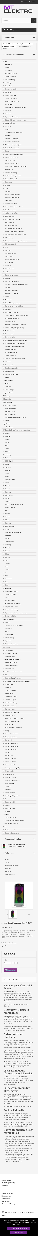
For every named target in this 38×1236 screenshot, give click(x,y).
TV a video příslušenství (12, 281)
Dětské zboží (7, 64)
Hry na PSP (8, 752)
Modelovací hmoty (11, 98)
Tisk (6, 946)
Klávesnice (8, 250)
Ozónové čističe (10, 715)
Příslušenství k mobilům (12, 318)
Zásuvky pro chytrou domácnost (15, 359)
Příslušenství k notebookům (13, 228)
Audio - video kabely (11, 213)
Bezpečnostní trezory (11, 610)
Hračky (7, 67)
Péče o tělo (8, 687)
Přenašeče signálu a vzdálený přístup (16, 284)
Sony (6, 445)
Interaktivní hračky (11, 89)
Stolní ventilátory (10, 706)
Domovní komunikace (12, 833)
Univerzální (8, 579)
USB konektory (10, 526)
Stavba (7, 827)
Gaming (6, 731)
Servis (7, 862)
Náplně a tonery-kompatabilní (14, 154)
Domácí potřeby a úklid (12, 796)
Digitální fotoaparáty (11, 374)
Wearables (8, 362)
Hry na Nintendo (10, 765)
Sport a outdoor (8, 619)
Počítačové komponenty (12, 194)
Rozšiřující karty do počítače (14, 207)
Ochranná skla (9, 541)
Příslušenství (7, 402)
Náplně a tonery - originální (13, 145)
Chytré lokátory (10, 365)
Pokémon (8, 111)
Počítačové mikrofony (12, 163)
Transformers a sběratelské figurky (15, 107)
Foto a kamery (9, 371)
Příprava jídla (9, 724)
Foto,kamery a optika (11, 368)
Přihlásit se (24, 1)
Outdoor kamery (8, 427)
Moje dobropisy (7, 1196)
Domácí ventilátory (11, 703)
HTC (6, 566)
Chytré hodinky (10, 334)
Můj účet (5, 1190)
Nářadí (7, 597)
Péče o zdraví (9, 675)
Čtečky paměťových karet (13, 176)
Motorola (8, 458)
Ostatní (7, 529)
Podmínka (5, 927)
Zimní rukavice (9, 774)
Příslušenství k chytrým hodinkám (15, 343)
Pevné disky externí (11, 203)
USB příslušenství (10, 405)
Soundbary (8, 309)
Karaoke (7, 278)
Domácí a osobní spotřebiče (12, 659)
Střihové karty (9, 169)
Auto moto (6, 647)
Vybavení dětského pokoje (13, 117)
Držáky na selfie (10, 321)
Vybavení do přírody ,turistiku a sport (16, 613)
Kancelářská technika (11, 179)
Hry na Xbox (9, 755)
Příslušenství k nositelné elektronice (16, 340)
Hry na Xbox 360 (10, 758)
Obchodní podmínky (12, 865)
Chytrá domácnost (10, 355)
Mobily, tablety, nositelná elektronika (16, 315)
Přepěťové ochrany (11, 225)
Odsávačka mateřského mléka (14, 132)
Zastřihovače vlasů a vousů (13, 672)
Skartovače (8, 182)
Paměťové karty (10, 160)
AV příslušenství (10, 411)
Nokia (7, 448)
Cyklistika (8, 641)
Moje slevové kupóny (8, 1204)
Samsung (8, 455)
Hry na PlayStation (11, 737)
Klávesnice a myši (10, 244)
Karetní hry (8, 86)
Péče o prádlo (9, 693)
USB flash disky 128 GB (12, 219)
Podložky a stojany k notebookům (15, 235)
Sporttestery (8, 628)
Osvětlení (8, 786)
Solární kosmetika (10, 594)
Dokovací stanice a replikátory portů (16, 166)
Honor (7, 582)
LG (6, 572)
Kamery (6, 377)
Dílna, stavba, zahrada (10, 823)
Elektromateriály (10, 830)
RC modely (8, 92)
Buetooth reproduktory (8, 46)
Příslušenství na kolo (11, 644)
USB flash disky (10, 216)
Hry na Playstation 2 (11, 749)
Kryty (7, 483)
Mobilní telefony (10, 331)
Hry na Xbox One (10, 761)
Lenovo (7, 517)
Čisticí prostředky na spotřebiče (14, 820)
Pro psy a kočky (10, 600)
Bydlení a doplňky (9, 783)
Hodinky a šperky (10, 777)
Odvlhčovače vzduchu (12, 712)
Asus (6, 575)
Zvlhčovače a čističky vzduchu (14, 718)
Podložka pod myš (10, 253)
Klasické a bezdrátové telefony (14, 346)
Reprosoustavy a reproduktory (14, 306)
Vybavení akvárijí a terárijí (13, 603)
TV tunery (6, 396)
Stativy (7, 585)
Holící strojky (9, 669)
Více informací (33, 1221)
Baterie (7, 433)
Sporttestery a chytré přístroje (14, 625)
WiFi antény (9, 262)
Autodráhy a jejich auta (12, 101)
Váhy (6, 188)
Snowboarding (9, 637)
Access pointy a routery (12, 259)
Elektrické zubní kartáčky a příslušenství (17, 681)
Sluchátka (8, 287)
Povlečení (8, 114)
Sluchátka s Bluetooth (11, 293)
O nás (7, 859)
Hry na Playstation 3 (11, 746)
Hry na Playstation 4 (11, 743)
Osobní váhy (9, 684)
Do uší (7, 297)
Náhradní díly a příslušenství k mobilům (16, 430)
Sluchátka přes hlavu (11, 290)
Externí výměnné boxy (12, 197)
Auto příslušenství (10, 408)
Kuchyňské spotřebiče (12, 721)
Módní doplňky (10, 771)
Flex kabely (8, 535)
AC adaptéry (9, 238)
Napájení (6, 383)
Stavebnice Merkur (11, 73)
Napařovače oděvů (11, 696)
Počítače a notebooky (11, 138)
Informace (9, 853)
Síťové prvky (9, 256)
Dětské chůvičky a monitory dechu (15, 120)
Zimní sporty (9, 634)
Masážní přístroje (10, 690)
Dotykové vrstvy (10, 479)
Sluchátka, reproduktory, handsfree (15, 324)
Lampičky (8, 789)
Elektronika (11, 44)
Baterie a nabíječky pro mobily (14, 327)
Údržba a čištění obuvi (12, 312)
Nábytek (7, 805)
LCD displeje (9, 461)
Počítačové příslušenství (12, 148)
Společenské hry (10, 79)
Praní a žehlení (9, 799)
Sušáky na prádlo (10, 802)
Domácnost (7, 588)
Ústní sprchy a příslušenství (13, 678)
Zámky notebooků (10, 414)
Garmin (7, 563)
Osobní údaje (6, 1201)
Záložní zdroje (9, 222)
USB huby (8, 200)
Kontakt (8, 868)
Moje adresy (6, 1198)
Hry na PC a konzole (11, 734)
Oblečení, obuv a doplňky (11, 768)
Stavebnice (8, 70)
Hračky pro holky (10, 95)
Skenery (7, 151)
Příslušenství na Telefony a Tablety (15, 417)
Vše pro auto (9, 650)
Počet (5, 960)
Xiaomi (7, 436)
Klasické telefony (10, 349)
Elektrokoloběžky (10, 616)
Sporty (7, 631)
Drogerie (6, 814)
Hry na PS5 (8, 740)
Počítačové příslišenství (12, 157)
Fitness (7, 622)
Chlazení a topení (10, 699)
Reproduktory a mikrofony (13, 532)
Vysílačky (6, 424)
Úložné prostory (10, 808)
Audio (29, 44)
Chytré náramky (10, 337)
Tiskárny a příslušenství (12, 141)
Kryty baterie (9, 495)
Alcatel (7, 451)
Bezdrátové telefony (11, 352)
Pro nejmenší (9, 104)
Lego (5, 61)
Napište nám (32, 1)
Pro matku (8, 126)
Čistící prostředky (10, 817)
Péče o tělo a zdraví (11, 662)
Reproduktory (8, 393)
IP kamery (8, 265)
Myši (6, 247)
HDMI (7, 421)
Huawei (7, 439)
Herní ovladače (8, 380)
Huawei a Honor (10, 507)
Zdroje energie (9, 389)
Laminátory (8, 191)
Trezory (7, 185)
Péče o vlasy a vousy (11, 665)
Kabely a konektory (11, 173)
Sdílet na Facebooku (10, 943)
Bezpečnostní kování (11, 607)
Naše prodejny (10, 874)
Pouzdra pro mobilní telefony (14, 504)
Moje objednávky (7, 1193)
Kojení (7, 129)
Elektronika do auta (11, 653)
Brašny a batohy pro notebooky (14, 231)
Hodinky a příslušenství (12, 780)
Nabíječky (8, 386)
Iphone (7, 442)
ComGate (8, 871)
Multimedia (7, 399)
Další (29, 914)
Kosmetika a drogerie (11, 591)
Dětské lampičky (10, 793)
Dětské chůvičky (10, 123)
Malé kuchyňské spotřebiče (13, 727)
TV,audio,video (21, 44)
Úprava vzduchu (10, 709)
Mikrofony (8, 300)
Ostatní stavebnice (10, 76)
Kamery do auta (10, 656)
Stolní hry (8, 83)
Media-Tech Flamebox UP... (17, 844)
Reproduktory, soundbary (13, 303)
